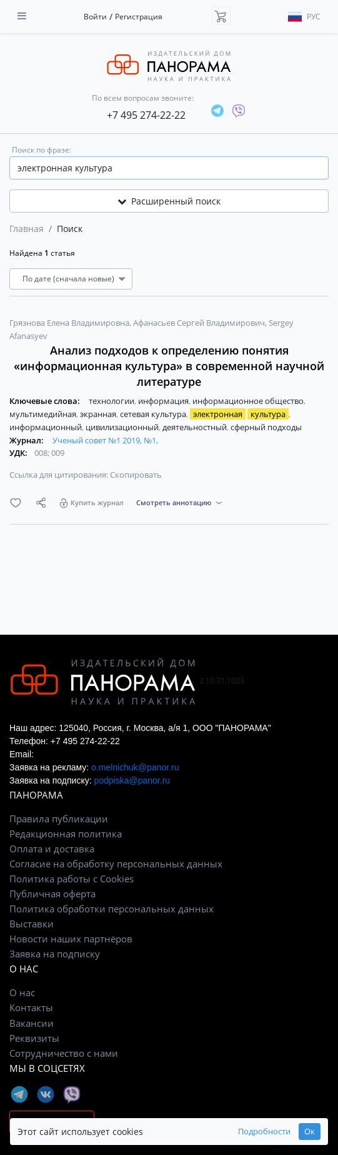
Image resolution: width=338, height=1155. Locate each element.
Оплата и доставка (51, 848)
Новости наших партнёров (70, 938)
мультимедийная (43, 414)
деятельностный (195, 427)
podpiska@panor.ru (132, 780)
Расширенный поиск (169, 201)
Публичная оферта (52, 893)
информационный (46, 427)
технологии (112, 400)
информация (164, 400)
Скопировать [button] (136, 474)
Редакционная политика (65, 833)
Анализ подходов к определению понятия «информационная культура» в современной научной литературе (169, 366)
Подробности (264, 1131)
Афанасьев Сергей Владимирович (200, 322)
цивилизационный (123, 427)
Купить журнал (97, 502)
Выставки (31, 923)
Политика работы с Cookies (71, 878)
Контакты (31, 1007)
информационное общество (249, 400)
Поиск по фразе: (41, 149)
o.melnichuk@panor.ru (135, 767)
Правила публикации (58, 818)
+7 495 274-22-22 (146, 115)
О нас (22, 992)
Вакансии (31, 1023)
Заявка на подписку (54, 953)
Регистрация (138, 16)
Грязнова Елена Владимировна (70, 322)
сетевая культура (154, 414)
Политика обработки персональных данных (111, 908)
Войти (95, 16)
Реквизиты (34, 1038)
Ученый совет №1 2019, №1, (105, 440)
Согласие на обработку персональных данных (115, 863)
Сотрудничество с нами (63, 1053)
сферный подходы (266, 427)
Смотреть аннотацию (173, 502)
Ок (309, 1131)
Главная (26, 229)
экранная (99, 414)
